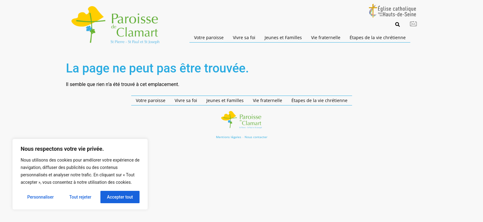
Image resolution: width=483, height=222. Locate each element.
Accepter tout (120, 197)
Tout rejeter (80, 197)
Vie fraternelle (325, 37)
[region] (80, 174)
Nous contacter (256, 137)
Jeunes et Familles (283, 37)
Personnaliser (40, 197)
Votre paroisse (209, 37)
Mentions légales (228, 137)
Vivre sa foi (244, 37)
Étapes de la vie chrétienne (378, 37)
